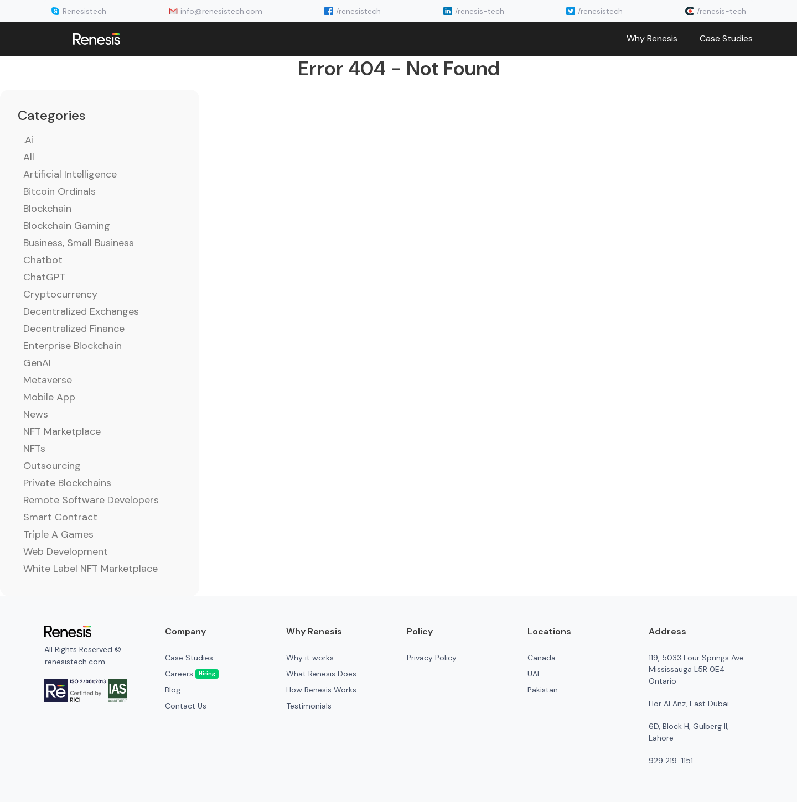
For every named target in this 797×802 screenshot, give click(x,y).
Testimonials (309, 706)
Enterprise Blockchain (72, 345)
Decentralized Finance (74, 328)
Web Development (65, 551)
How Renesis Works (321, 690)
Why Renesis (652, 38)
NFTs (34, 448)
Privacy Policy (432, 658)
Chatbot (43, 260)
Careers (192, 674)
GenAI (37, 362)
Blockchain (47, 208)
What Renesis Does (321, 674)
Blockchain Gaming (66, 225)
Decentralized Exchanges (81, 311)
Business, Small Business (78, 242)
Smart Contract (60, 517)
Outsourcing (52, 465)
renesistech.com (75, 661)
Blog (172, 690)
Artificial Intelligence (70, 174)
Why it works (310, 658)
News (35, 414)
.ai (28, 140)
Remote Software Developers (91, 500)
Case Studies (726, 38)
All (28, 157)
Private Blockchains (67, 482)
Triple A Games (58, 534)
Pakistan (542, 690)
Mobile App (49, 397)
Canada (541, 658)
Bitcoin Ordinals (59, 191)
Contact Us (185, 706)
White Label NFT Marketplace (90, 568)
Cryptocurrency (60, 294)
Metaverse (47, 380)
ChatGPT (44, 277)
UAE (534, 674)
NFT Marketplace (62, 431)
